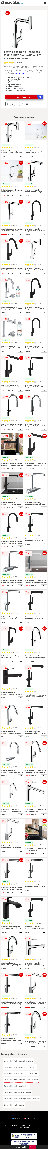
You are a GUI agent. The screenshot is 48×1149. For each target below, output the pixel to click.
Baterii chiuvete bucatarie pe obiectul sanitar (21, 1098)
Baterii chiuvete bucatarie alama (16, 1086)
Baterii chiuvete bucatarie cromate (17, 1092)
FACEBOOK (17, 1119)
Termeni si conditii (12, 1125)
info (21, 156)
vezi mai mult (19, 73)
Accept (32, 1147)
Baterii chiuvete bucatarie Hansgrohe (18, 1061)
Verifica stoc (30, 97)
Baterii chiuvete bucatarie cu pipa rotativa (20, 1067)
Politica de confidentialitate (31, 1125)
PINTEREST (29, 1119)
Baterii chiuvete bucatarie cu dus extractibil (20, 1073)
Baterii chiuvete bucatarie (14, 1105)
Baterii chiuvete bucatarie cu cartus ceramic (21, 1080)
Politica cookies (24, 1127)
